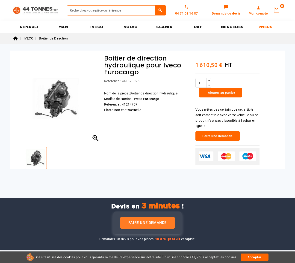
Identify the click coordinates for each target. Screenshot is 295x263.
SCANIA (164, 27)
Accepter (255, 257)
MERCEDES (232, 27)
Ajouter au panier (221, 92)
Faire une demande (147, 223)
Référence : (112, 81)
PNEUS (266, 27)
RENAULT (29, 27)
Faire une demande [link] (217, 136)
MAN (63, 27)
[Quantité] (200, 83)
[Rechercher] (116, 10)
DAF (198, 27)
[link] (226, 10)
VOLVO (131, 27)
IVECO (96, 27)
